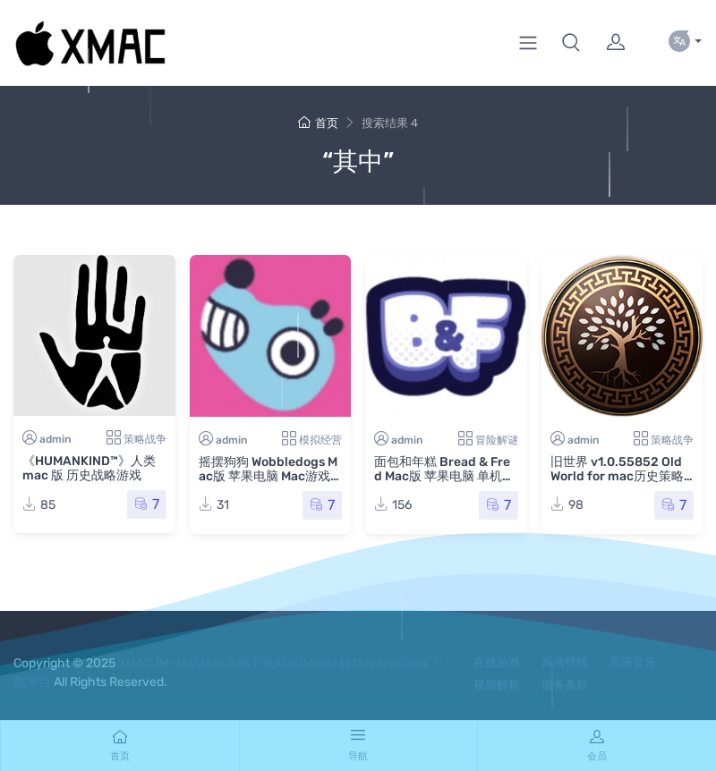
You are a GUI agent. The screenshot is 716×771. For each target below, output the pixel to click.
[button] (571, 43)
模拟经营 (320, 440)
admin (55, 439)
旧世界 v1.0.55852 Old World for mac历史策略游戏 (617, 476)
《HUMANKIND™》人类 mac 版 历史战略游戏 (89, 468)
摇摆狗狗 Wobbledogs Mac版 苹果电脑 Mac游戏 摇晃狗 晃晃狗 (268, 476)
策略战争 (145, 439)
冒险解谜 (496, 440)
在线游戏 (496, 662)
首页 (318, 123)
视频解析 (496, 684)
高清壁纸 (564, 662)
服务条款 (564, 684)
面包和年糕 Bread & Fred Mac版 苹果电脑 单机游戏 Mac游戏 (444, 476)
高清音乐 (632, 662)
